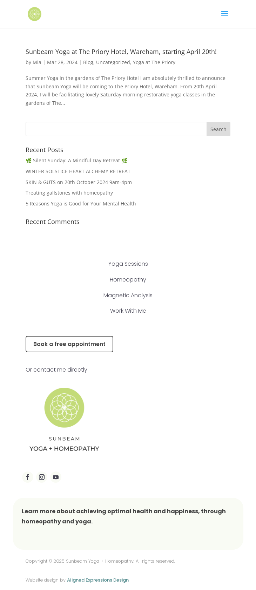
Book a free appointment (69, 344)
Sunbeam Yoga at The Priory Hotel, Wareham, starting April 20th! (121, 51)
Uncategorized (113, 62)
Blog (88, 62)
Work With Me (128, 311)
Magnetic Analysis (128, 295)
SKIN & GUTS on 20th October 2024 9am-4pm (79, 182)
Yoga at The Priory (154, 62)
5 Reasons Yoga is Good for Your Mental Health (81, 203)
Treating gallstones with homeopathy (70, 192)
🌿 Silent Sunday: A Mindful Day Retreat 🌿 (76, 160)
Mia (37, 62)
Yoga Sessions (128, 264)
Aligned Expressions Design (98, 580)
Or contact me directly (56, 370)
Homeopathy (128, 280)
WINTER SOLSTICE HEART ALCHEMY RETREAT (78, 171)
